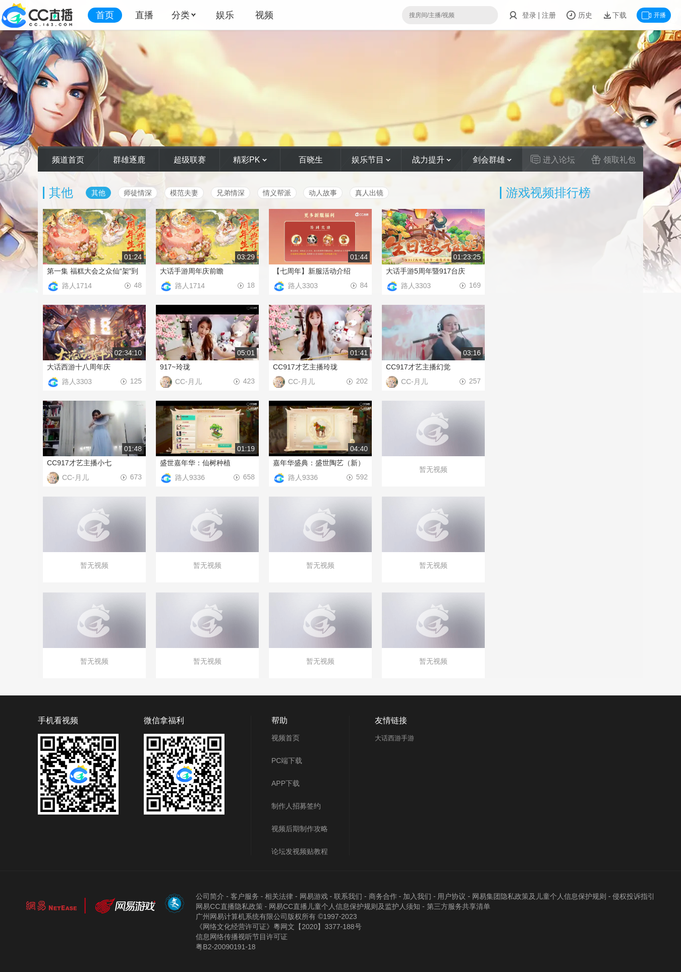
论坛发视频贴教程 (299, 851)
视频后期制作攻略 (299, 828)
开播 (654, 15)
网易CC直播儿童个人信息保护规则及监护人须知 (344, 906)
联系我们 (348, 896)
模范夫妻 (184, 193)
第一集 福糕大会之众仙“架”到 (92, 271)
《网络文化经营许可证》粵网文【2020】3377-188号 (278, 927)
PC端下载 (286, 760)
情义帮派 (277, 193)
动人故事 (323, 193)
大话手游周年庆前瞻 (191, 271)
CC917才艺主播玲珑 (305, 367)
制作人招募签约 (296, 805)
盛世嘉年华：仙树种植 (195, 463)
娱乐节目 (371, 159)
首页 (105, 15)
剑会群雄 (492, 159)
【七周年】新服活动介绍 (312, 271)
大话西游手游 (394, 738)
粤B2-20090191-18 (225, 947)
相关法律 (279, 896)
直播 (144, 15)
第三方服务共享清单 (458, 906)
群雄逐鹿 (129, 159)
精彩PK (250, 159)
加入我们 (417, 896)
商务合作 (383, 896)
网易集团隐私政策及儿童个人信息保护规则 (539, 896)
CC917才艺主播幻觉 (418, 367)
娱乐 (225, 15)
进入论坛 (553, 159)
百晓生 (311, 159)
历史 (579, 15)
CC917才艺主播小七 (79, 463)
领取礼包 (613, 159)
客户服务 (245, 896)
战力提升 (431, 159)
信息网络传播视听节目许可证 (242, 937)
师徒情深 (138, 193)
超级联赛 (190, 159)
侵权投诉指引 (633, 896)
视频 (264, 15)
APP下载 (285, 783)
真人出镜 (369, 193)
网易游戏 (314, 896)
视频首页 (285, 737)
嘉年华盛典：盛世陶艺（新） (319, 463)
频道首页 (68, 159)
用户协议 (451, 896)
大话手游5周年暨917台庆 (425, 271)
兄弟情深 (230, 193)
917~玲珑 (175, 367)
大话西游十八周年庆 (78, 367)
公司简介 (210, 896)
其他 (98, 193)
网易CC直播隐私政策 (229, 906)
